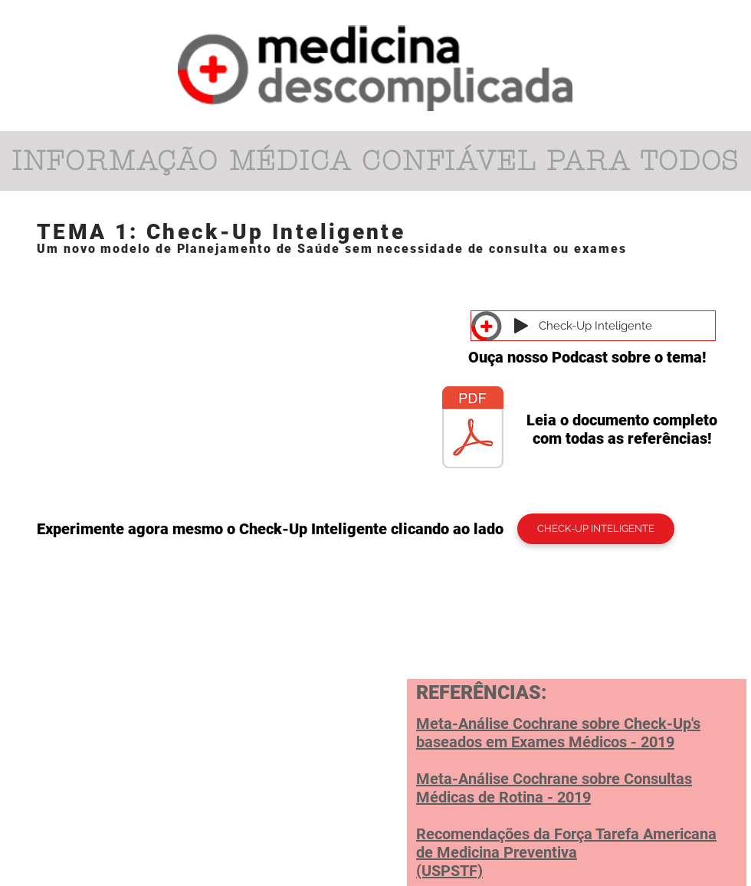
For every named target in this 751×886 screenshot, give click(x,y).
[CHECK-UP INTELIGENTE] (595, 529)
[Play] (521, 325)
